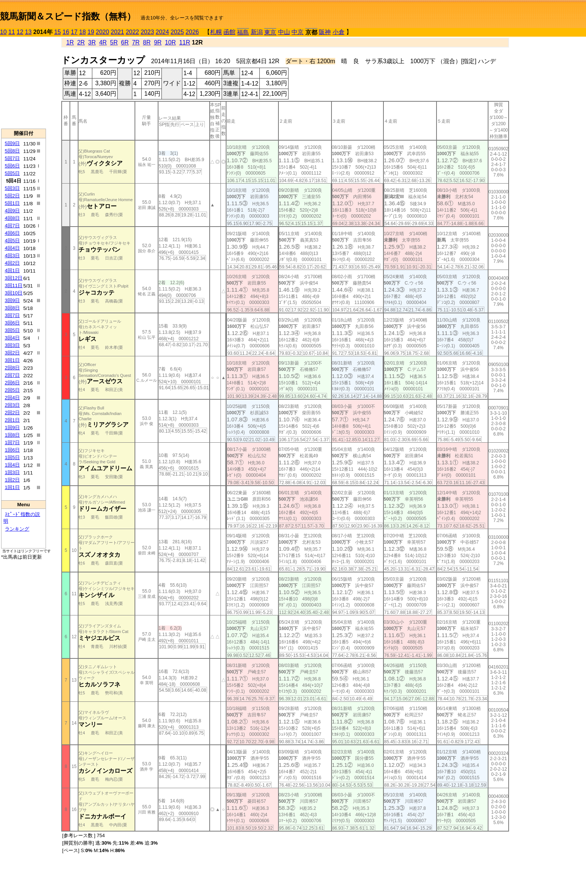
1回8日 (12, 435)
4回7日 (12, 225)
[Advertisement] (23, 82)
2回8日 (12, 368)
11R (184, 42)
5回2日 (12, 196)
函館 (229, 32)
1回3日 (12, 472)
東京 (270, 32)
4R (103, 42)
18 (82, 32)
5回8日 (12, 151)
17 (74, 32)
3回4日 (12, 338)
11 (11, 32)
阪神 (325, 32)
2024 (162, 32)
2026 (192, 32)
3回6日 (12, 323)
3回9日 (12, 300)
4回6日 (12, 233)
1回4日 (12, 465)
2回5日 (12, 390)
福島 (243, 32)
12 (20, 32)
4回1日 (12, 270)
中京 (297, 32)
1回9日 (12, 427)
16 (65, 32)
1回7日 (12, 442)
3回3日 (12, 345)
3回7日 (12, 315)
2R (80, 42)
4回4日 (12, 248)
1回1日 (12, 487)
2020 (102, 32)
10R (170, 42)
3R (92, 42)
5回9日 (12, 143)
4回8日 (12, 218)
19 (90, 32)
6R (125, 42)
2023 (147, 32)
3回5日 (12, 330)
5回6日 (12, 166)
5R (114, 42)
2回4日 (12, 397)
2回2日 (12, 412)
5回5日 (12, 173)
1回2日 (12, 480)
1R (70, 42)
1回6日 (12, 450)
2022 (132, 32)
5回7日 (12, 158)
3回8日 (12, 308)
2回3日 (12, 405)
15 (57, 32)
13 (28, 32)
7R (135, 42)
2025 (177, 32)
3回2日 (12, 353)
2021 (117, 32)
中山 (284, 32)
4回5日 (12, 240)
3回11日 (14, 285)
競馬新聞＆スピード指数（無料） (68, 16)
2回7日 (12, 375)
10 (3, 32)
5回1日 (12, 203)
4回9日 (12, 210)
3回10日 (14, 293)
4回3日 (12, 255)
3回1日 (12, 360)
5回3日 (12, 188)
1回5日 (12, 457)
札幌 (216, 32)
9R (157, 42)
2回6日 (12, 382)
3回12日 (14, 278)
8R (147, 42)
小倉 (339, 32)
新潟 (257, 32)
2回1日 (12, 420)
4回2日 (12, 263)
